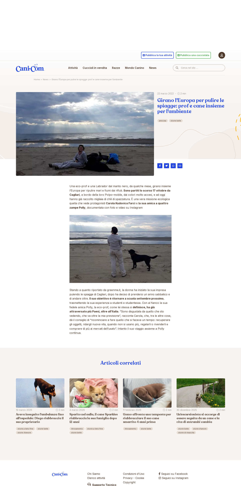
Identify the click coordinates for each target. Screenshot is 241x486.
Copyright (129, 482)
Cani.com (30, 68)
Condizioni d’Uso (133, 473)
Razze (116, 67)
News (152, 67)
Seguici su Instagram (173, 478)
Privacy (128, 478)
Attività (73, 67)
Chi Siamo (93, 473)
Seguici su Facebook (173, 473)
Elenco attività (96, 478)
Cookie (139, 478)
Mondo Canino (134, 67)
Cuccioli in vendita (95, 67)
